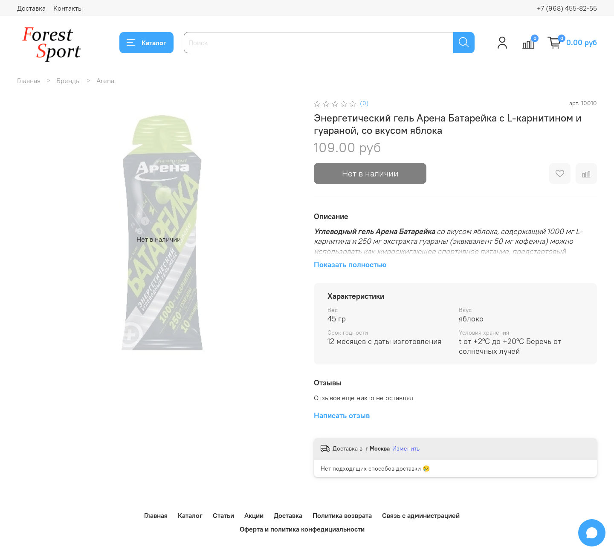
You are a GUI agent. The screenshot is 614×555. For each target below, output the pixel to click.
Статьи (223, 515)
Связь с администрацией (421, 515)
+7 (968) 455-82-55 (567, 8)
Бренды (68, 80)
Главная (29, 80)
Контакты (68, 8)
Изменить (406, 448)
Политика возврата (342, 515)
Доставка (31, 8)
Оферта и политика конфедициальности (302, 529)
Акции (254, 515)
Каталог (146, 42)
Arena (105, 80)
